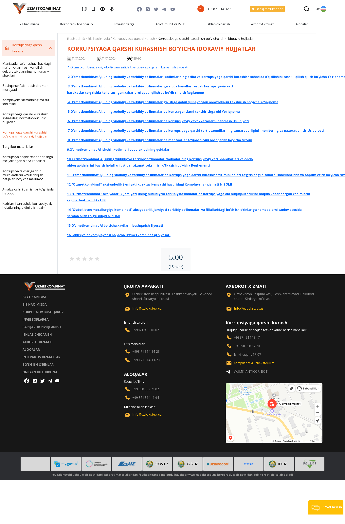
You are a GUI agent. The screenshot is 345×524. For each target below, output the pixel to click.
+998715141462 (219, 9)
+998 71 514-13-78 (146, 360)
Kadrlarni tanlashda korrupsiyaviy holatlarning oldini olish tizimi (27, 205)
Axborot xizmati (262, 24)
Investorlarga (124, 24)
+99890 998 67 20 (247, 346)
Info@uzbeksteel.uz (147, 308)
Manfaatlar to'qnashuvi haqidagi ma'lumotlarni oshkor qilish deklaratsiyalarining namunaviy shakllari (26, 69)
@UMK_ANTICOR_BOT (251, 371)
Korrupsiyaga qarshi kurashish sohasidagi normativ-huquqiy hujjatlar (25, 118)
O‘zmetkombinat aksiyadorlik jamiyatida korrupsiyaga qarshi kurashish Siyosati (129, 67)
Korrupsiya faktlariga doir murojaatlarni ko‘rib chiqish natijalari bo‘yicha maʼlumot (22, 175)
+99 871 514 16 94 (145, 397)
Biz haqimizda (29, 24)
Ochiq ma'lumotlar (267, 9)
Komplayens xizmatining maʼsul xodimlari (25, 102)
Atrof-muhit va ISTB (170, 24)
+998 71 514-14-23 (146, 351)
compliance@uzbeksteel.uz (254, 363)
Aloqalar (302, 24)
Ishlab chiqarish (218, 24)
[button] (325, 507)
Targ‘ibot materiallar (17, 146)
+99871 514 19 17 (247, 337)
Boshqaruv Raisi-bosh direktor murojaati (25, 87)
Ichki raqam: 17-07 (247, 354)
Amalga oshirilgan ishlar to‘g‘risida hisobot (28, 191)
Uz (321, 9)
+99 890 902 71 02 (145, 389)
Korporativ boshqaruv (76, 24)
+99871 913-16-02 (145, 330)
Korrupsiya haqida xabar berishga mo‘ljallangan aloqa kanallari (27, 159)
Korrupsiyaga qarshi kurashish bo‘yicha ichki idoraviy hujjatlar (25, 134)
